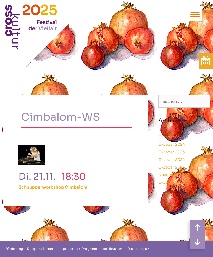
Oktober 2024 (171, 144)
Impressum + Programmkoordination (90, 248)
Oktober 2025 (171, 137)
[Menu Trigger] (194, 14)
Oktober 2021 (171, 167)
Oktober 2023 (171, 152)
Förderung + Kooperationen (29, 248)
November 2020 (174, 174)
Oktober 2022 (171, 159)
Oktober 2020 (171, 182)
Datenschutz (138, 248)
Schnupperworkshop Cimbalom (53, 187)
